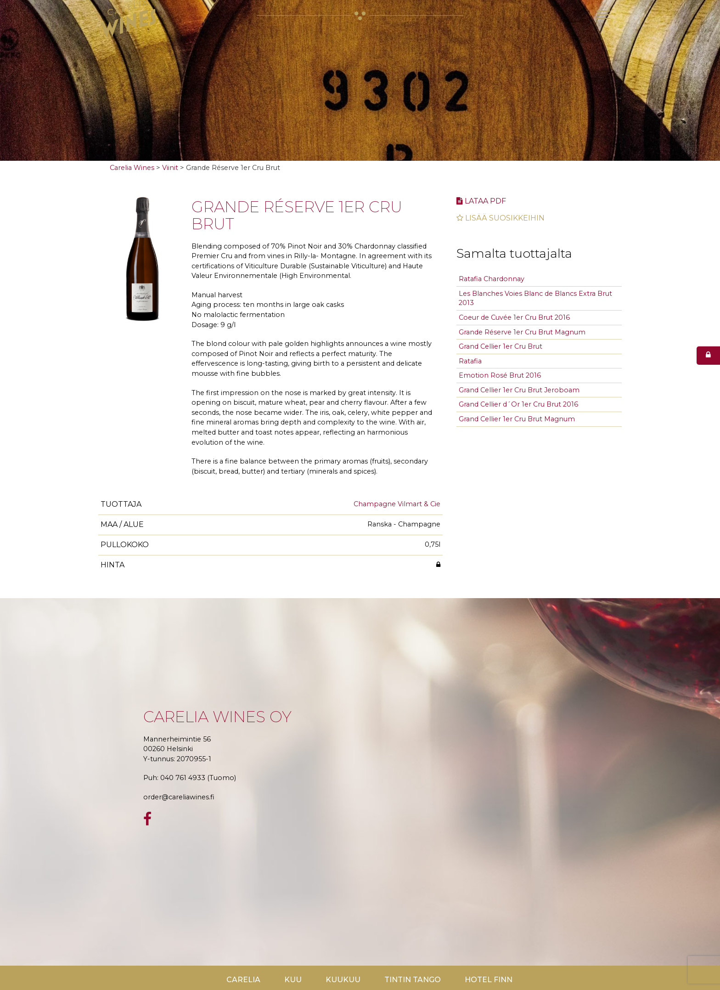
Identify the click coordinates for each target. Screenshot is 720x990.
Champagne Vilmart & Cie (397, 504)
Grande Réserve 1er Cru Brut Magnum (522, 332)
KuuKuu (343, 979)
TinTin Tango (412, 979)
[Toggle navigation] (603, 15)
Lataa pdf (481, 201)
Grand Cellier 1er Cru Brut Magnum (517, 419)
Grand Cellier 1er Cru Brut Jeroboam (519, 390)
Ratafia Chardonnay (491, 279)
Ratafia (470, 361)
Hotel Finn (488, 979)
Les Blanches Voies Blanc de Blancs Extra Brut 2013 (535, 298)
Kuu (293, 979)
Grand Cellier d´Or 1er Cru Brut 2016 (518, 404)
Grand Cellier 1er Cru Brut (500, 346)
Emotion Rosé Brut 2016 (500, 375)
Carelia (243, 979)
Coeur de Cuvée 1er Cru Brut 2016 (514, 317)
